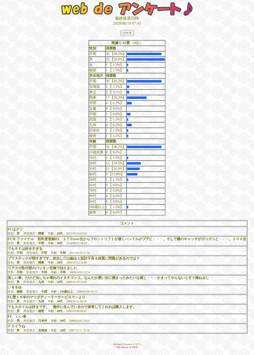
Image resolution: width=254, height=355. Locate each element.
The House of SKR (127, 347)
